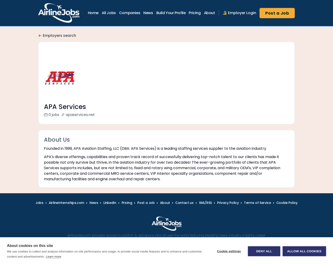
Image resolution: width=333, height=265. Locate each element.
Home (93, 13)
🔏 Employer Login (239, 13)
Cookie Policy (287, 208)
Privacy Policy (228, 208)
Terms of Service (257, 208)
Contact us (184, 208)
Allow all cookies (304, 251)
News (148, 13)
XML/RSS (205, 208)
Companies (129, 13)
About (209, 13)
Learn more (53, 256)
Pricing (194, 13)
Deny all (264, 251)
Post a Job (277, 13)
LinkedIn (109, 208)
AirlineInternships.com (66, 208)
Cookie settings (229, 251)
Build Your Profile (171, 13)
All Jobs (109, 13)
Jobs (39, 208)
